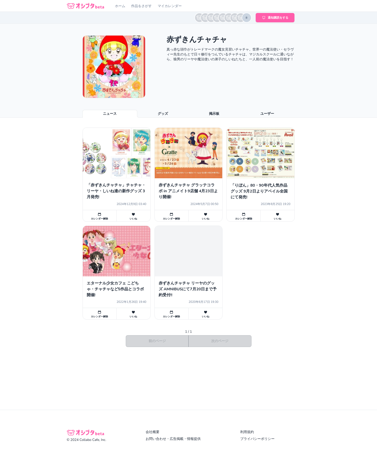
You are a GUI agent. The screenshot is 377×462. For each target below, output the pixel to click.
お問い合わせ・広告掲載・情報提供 (173, 438)
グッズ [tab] (163, 113)
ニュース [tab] (110, 113)
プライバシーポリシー (257, 438)
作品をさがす (141, 6)
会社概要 (152, 432)
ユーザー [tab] (267, 113)
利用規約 (247, 432)
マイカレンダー (170, 6)
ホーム (120, 6)
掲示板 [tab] (214, 113)
